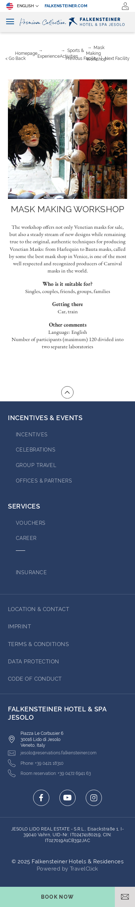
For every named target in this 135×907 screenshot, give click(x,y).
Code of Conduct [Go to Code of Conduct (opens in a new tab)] (35, 679)
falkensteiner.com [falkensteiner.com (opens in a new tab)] (66, 6)
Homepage (26, 53)
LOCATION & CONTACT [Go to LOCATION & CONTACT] (38, 609)
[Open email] (125, 897)
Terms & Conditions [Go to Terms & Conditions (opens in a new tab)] (38, 644)
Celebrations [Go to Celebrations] (35, 450)
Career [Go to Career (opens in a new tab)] (26, 538)
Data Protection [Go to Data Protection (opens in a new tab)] (33, 661)
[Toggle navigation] (10, 22)
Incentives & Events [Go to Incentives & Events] (45, 418)
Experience (48, 56)
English (20, 6)
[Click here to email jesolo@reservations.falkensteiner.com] (52, 753)
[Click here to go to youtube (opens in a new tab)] (67, 798)
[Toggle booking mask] (57, 897)
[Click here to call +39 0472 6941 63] (49, 773)
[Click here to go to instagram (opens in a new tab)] (94, 798)
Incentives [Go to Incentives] (32, 434)
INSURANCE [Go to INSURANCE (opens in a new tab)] (31, 572)
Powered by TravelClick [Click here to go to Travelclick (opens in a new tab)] (67, 868)
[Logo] (67, 22)
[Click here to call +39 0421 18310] (35, 763)
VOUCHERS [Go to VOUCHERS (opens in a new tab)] (31, 523)
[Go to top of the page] (67, 392)
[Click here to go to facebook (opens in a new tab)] (41, 798)
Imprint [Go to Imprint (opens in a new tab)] (19, 626)
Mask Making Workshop (96, 53)
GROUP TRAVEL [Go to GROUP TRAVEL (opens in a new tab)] (36, 465)
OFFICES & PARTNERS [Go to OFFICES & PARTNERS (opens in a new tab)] (44, 481)
